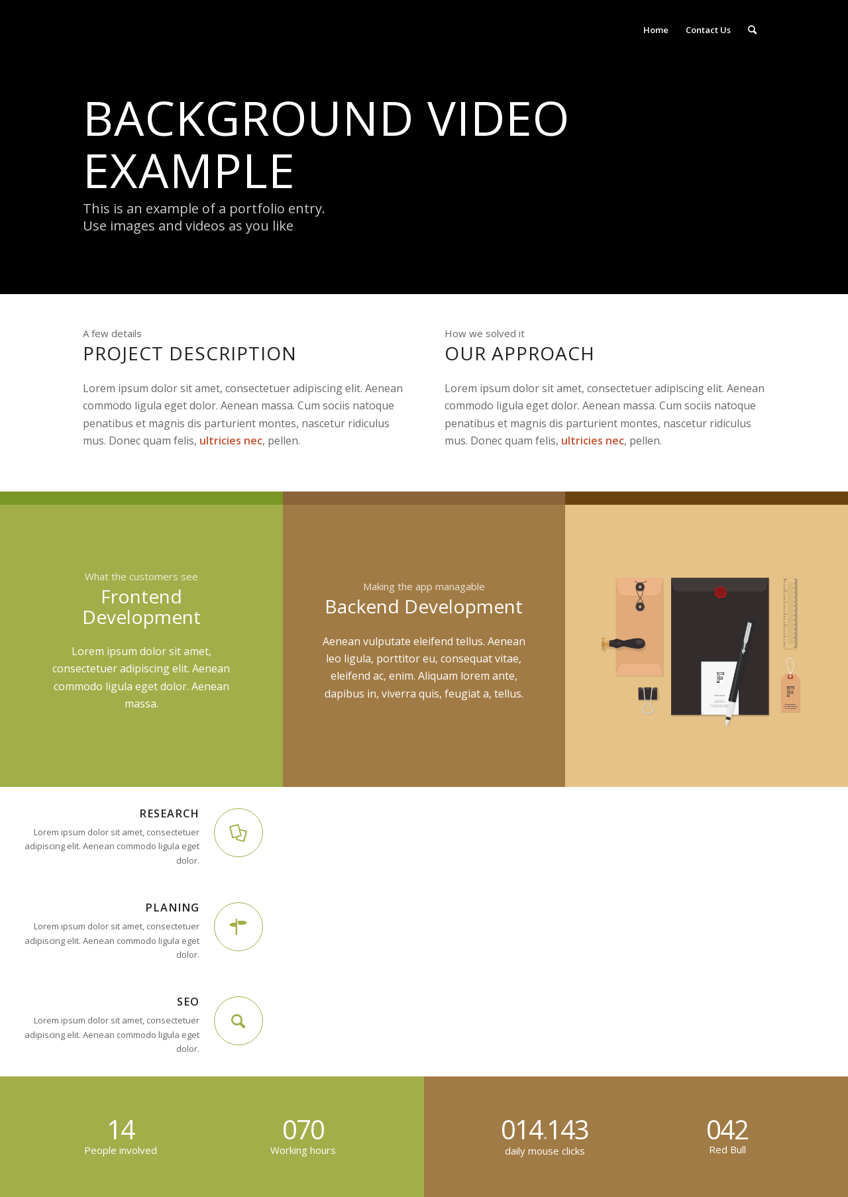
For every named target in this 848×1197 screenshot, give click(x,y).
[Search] (752, 30)
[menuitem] (656, 30)
